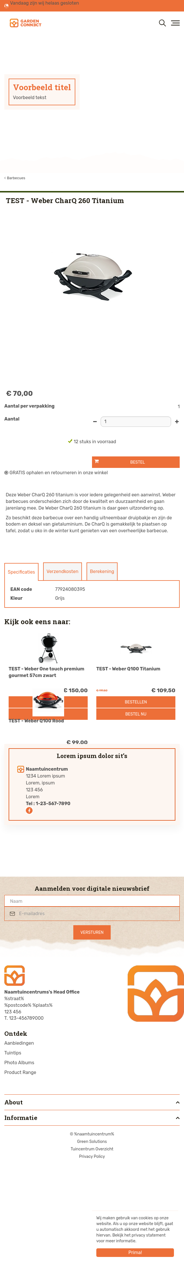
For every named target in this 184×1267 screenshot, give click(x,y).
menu (175, 23)
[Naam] (92, 1002)
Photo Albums (19, 1164)
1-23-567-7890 (53, 905)
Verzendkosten (62, 571)
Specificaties (21, 572)
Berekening (102, 571)
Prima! (135, 1252)
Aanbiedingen (19, 1145)
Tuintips (12, 1154)
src (162, 23)
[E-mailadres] (92, 1015)
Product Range (20, 1174)
